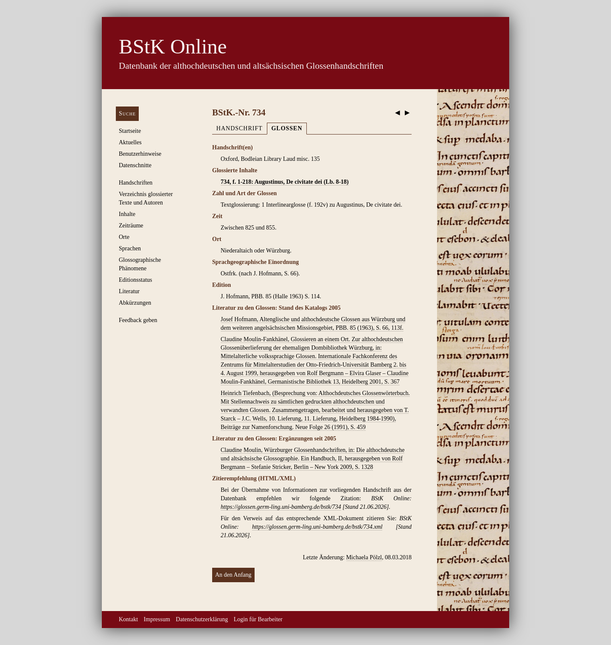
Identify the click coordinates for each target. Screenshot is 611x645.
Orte (124, 237)
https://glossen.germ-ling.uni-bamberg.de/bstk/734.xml (317, 527)
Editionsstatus (135, 280)
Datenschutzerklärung (202, 619)
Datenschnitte (135, 165)
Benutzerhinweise (140, 154)
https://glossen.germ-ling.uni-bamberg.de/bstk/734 (281, 507)
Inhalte (127, 214)
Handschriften (135, 182)
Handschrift (239, 128)
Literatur (129, 291)
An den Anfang (233, 575)
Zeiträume (131, 225)
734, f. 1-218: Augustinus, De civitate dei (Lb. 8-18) (285, 182)
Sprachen (130, 248)
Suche (127, 113)
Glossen (286, 128)
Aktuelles (130, 142)
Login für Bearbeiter (258, 619)
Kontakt (128, 619)
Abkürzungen (135, 303)
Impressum (157, 619)
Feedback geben (138, 320)
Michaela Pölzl (364, 557)
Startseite (130, 131)
